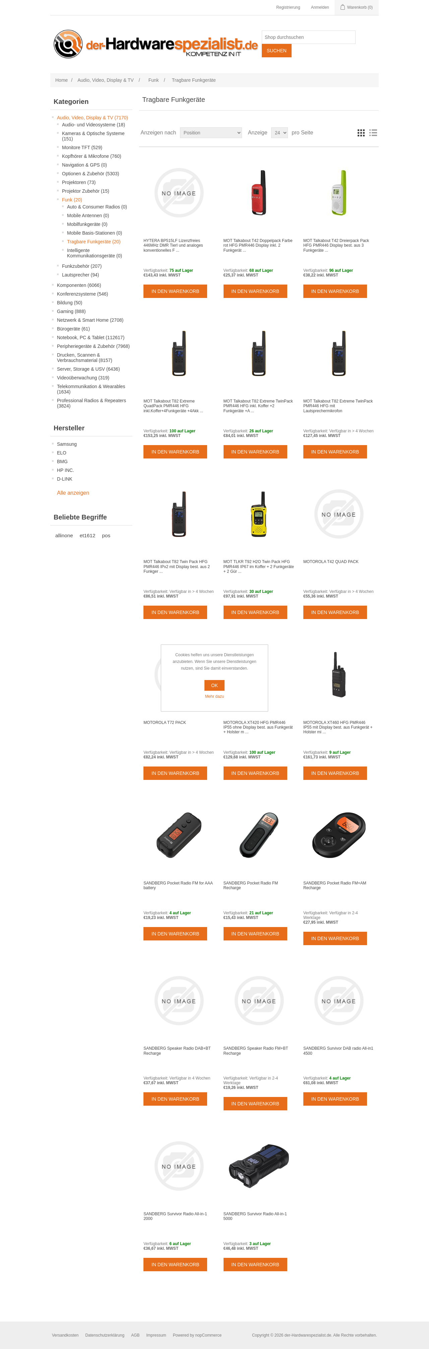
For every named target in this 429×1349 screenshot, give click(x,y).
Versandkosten (65, 1335)
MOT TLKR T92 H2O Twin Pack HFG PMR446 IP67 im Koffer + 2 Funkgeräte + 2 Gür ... (259, 566)
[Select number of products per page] (279, 132)
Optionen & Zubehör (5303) (90, 173)
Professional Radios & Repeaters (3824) (91, 403)
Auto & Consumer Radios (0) (97, 206)
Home (61, 80)
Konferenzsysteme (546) (82, 294)
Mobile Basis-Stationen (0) (94, 233)
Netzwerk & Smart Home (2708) (90, 320)
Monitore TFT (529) (82, 147)
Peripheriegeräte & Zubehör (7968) (93, 346)
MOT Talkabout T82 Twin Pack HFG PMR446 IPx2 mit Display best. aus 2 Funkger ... (176, 566)
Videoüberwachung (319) (83, 377)
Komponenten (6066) (79, 285)
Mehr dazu (214, 696)
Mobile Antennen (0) (88, 215)
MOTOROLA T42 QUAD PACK (331, 561)
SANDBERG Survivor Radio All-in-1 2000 (175, 1216)
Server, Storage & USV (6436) (88, 369)
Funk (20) (72, 199)
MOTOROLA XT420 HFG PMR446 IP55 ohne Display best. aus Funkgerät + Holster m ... (258, 727)
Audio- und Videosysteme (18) (93, 124)
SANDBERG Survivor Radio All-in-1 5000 (255, 1216)
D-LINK (64, 479)
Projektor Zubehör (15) (85, 191)
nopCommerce (208, 1335)
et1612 (88, 535)
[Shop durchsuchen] (309, 37)
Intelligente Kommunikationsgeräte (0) (94, 253)
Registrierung (288, 7)
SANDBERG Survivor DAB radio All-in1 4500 (338, 1050)
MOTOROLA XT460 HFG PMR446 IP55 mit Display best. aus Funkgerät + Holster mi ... (337, 727)
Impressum (156, 1335)
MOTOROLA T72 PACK (164, 722)
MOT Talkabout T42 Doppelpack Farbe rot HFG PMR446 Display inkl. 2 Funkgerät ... (258, 245)
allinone (64, 535)
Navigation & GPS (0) (84, 165)
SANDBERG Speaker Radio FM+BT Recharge (256, 1050)
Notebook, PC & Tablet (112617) (90, 337)
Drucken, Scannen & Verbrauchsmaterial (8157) (84, 357)
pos (106, 535)
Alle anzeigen (73, 493)
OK (214, 685)
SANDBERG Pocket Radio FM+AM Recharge (334, 885)
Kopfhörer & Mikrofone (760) (91, 156)
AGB (135, 1335)
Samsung (67, 444)
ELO (61, 452)
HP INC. (65, 470)
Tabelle (361, 132)
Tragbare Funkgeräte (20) (94, 241)
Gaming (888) (71, 311)
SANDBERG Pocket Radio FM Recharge (251, 885)
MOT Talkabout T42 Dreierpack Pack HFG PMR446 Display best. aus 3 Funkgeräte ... (336, 245)
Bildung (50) (69, 302)
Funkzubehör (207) (82, 266)
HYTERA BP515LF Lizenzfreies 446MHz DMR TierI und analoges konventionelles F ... (173, 245)
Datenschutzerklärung (104, 1335)
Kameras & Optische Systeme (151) (93, 136)
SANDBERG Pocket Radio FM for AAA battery (177, 885)
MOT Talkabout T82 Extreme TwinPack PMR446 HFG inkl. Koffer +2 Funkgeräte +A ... (258, 406)
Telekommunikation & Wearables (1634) (91, 389)
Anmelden (320, 7)
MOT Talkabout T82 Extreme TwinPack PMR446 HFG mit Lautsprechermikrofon (338, 406)
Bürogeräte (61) (73, 328)
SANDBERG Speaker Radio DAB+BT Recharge (176, 1050)
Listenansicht (373, 132)
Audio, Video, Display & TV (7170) (92, 117)
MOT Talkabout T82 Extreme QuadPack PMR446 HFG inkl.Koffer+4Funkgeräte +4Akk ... (173, 406)
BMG (62, 461)
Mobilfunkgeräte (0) (87, 224)
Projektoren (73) (79, 182)
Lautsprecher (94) (80, 275)
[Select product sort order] (211, 132)
